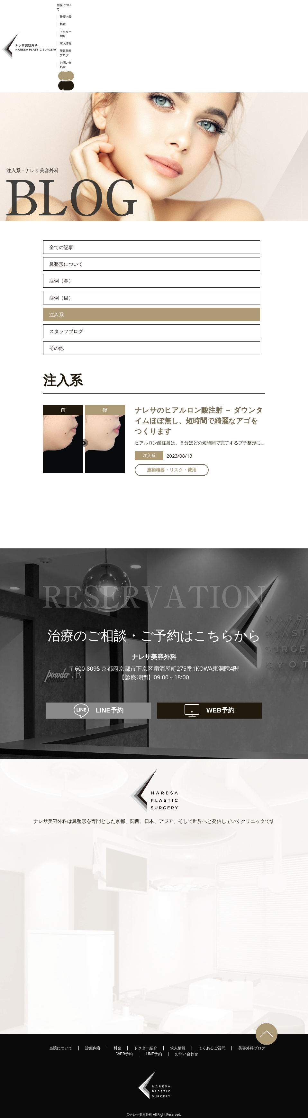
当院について (131, 14)
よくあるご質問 (211, 1035)
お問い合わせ (253, 14)
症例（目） (67, 255)
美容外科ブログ (228, 14)
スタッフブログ (75, 300)
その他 (60, 322)
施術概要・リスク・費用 (171, 447)
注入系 (59, 277)
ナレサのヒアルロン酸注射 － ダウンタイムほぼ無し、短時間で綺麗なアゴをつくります (199, 398)
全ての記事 (67, 187)
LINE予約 (275, 15)
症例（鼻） (67, 232)
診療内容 (152, 14)
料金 (167, 14)
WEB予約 (297, 15)
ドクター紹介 (185, 14)
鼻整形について (74, 210)
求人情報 (206, 14)
